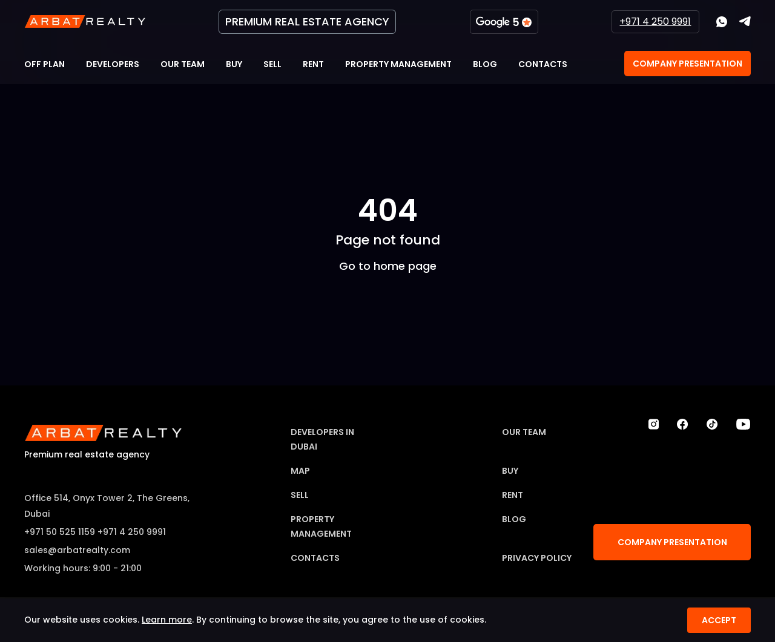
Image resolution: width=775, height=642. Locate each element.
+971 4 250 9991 (655, 21)
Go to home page (388, 265)
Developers (112, 64)
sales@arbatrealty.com (77, 550)
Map (300, 471)
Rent (313, 64)
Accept (719, 620)
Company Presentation (687, 63)
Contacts (542, 64)
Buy (234, 64)
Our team (182, 64)
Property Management (398, 64)
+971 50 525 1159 (59, 532)
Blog (485, 64)
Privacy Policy (537, 558)
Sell (272, 64)
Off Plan (44, 64)
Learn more (167, 620)
